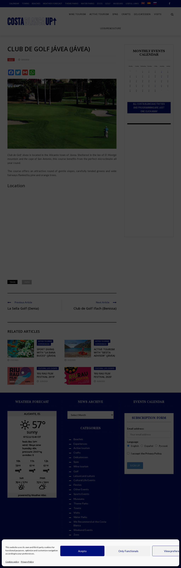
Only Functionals (128, 551)
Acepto (82, 551)
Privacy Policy (27, 561)
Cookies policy (12, 561)
